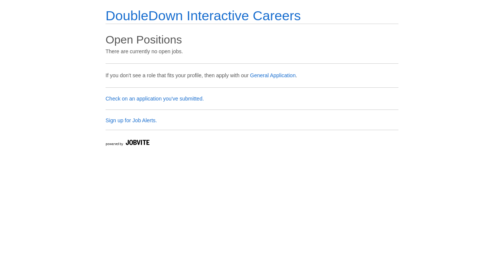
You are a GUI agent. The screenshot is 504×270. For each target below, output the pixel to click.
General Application (273, 75)
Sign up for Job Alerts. (131, 120)
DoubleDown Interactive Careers (203, 15)
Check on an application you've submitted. (155, 99)
